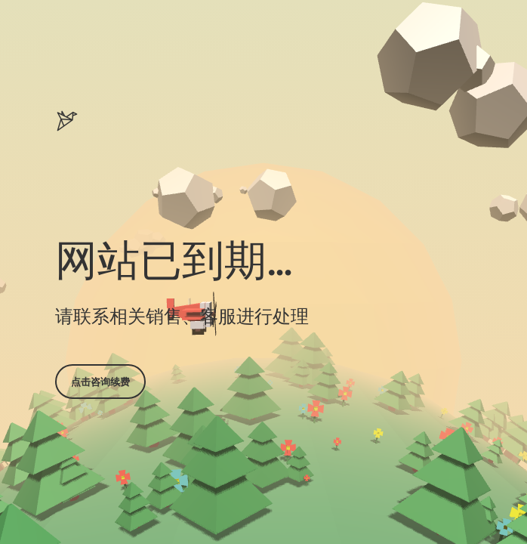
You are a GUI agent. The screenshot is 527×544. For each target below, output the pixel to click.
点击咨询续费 (100, 382)
